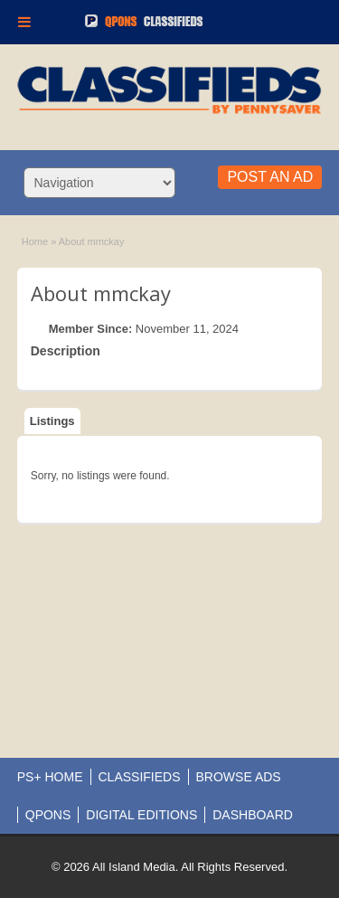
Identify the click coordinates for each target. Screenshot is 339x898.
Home (35, 241)
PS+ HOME (50, 777)
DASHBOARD (252, 815)
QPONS (48, 815)
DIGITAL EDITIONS (141, 815)
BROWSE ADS (238, 777)
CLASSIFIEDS (140, 777)
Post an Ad (270, 176)
